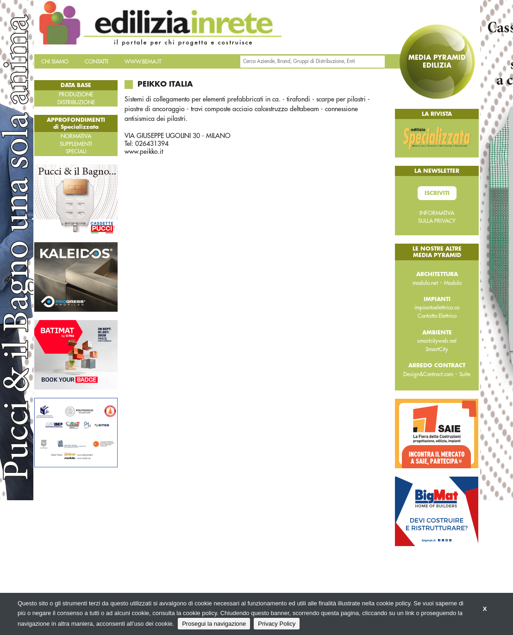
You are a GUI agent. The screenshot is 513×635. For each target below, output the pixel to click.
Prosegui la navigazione (214, 623)
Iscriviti (437, 193)
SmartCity (436, 349)
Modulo (453, 283)
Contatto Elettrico (437, 316)
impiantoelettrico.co (436, 307)
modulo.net (425, 283)
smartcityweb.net (437, 341)
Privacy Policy (276, 623)
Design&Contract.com (428, 374)
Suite (464, 374)
